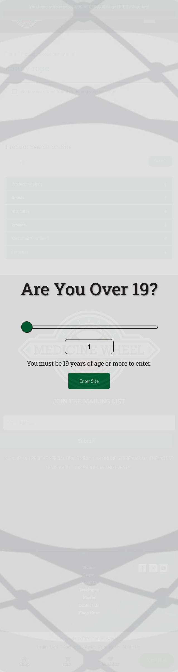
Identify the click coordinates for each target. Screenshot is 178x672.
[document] (89, 336)
